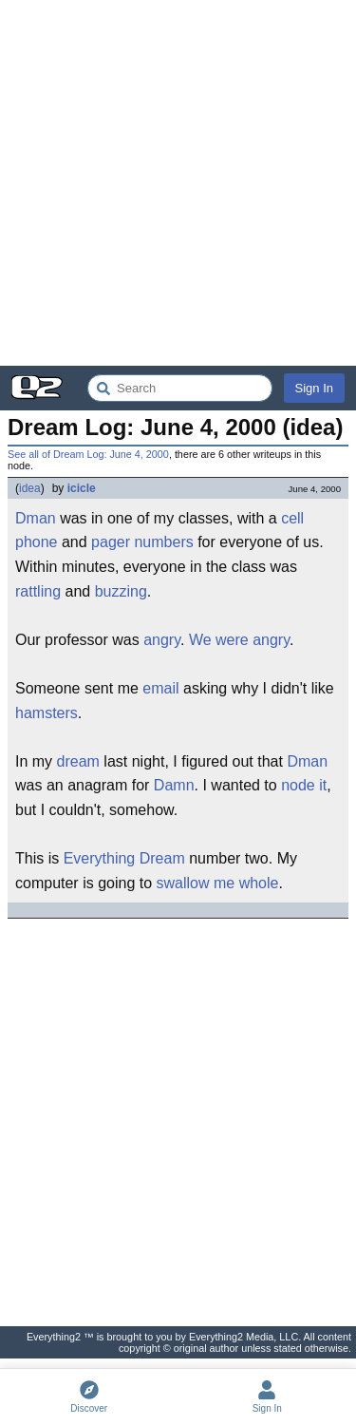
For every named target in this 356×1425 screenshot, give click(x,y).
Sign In (314, 388)
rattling (38, 591)
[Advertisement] (178, 183)
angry (161, 640)
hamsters (46, 713)
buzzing (121, 591)
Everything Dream (124, 858)
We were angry (239, 640)
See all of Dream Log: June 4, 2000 (88, 454)
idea (30, 488)
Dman (35, 518)
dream (78, 761)
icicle (81, 488)
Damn (174, 785)
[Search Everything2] (179, 388)
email (160, 688)
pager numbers (142, 542)
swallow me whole (218, 883)
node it (304, 785)
